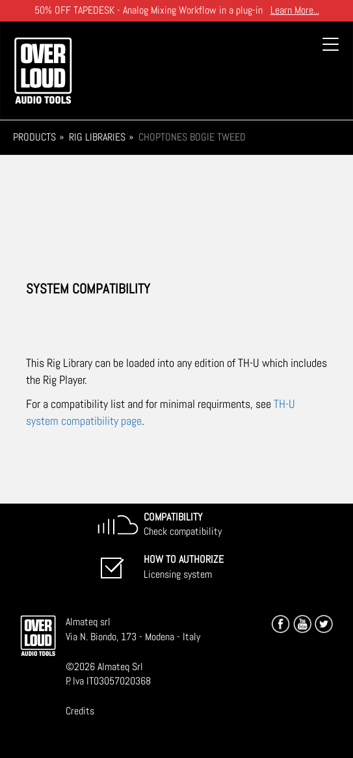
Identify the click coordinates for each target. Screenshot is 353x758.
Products (34, 137)
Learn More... (294, 10)
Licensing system (184, 566)
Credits (80, 711)
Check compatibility (183, 524)
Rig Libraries (97, 137)
